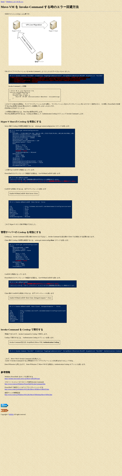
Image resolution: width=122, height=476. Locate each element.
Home (3, 2)
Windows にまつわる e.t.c (14, 2)
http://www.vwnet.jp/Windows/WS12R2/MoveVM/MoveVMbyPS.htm (27, 412)
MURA (11, 437)
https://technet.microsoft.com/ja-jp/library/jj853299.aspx (22, 401)
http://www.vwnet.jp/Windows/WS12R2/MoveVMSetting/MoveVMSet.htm (28, 417)
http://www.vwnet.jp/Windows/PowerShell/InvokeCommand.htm (25, 407)
